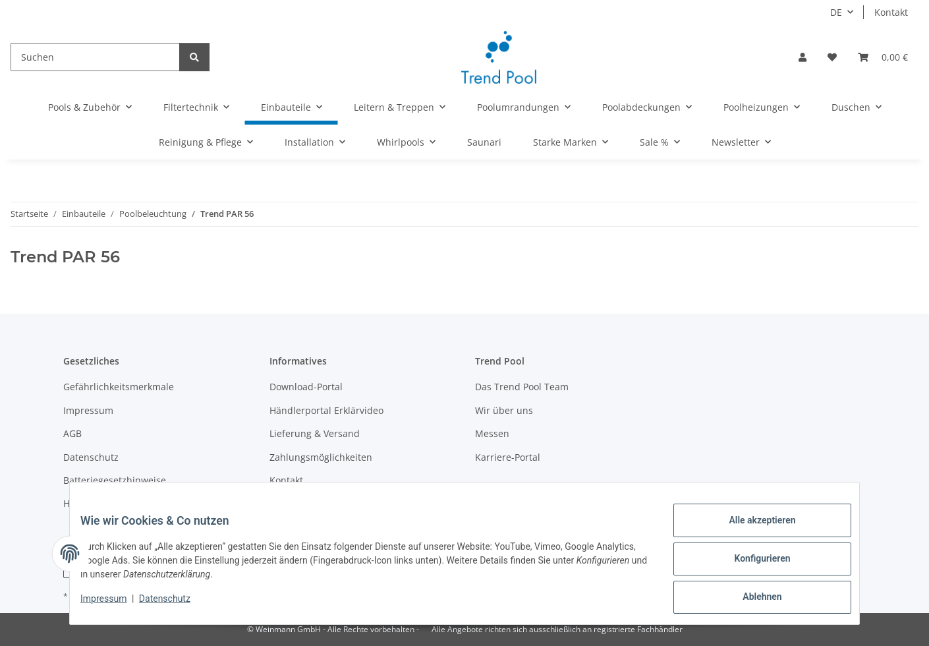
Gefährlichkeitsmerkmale (118, 386)
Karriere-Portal (507, 457)
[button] (802, 57)
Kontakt (891, 12)
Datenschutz (175, 605)
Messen (492, 433)
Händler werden (99, 503)
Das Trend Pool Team (522, 386)
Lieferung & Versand (314, 433)
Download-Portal (306, 386)
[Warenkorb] (882, 57)
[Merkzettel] (832, 57)
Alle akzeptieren (751, 530)
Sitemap (287, 503)
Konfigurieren (751, 565)
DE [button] (836, 12)
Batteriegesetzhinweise (114, 480)
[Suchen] (95, 57)
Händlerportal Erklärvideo (326, 410)
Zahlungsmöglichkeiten (320, 457)
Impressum (114, 605)
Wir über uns (504, 410)
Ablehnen (751, 599)
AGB (72, 433)
